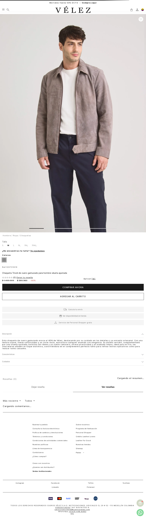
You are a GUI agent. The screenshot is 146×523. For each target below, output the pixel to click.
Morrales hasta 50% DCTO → (73, 3)
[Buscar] (8, 9)
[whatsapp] (140, 512)
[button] (131, 9)
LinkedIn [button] (55, 487)
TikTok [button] (90, 483)
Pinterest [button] (91, 487)
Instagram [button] (20, 483)
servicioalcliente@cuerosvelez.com (72, 509)
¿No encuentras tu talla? (23, 251)
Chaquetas (25, 235)
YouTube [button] (126, 483)
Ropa (15, 235)
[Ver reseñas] (108, 387)
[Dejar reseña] (38, 387)
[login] (137, 10)
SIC (72, 513)
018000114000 (62, 507)
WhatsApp (72, 511)
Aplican (90, 279)
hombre (7, 235)
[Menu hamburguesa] (3, 9)
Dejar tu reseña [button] (25, 278)
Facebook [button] (55, 483)
